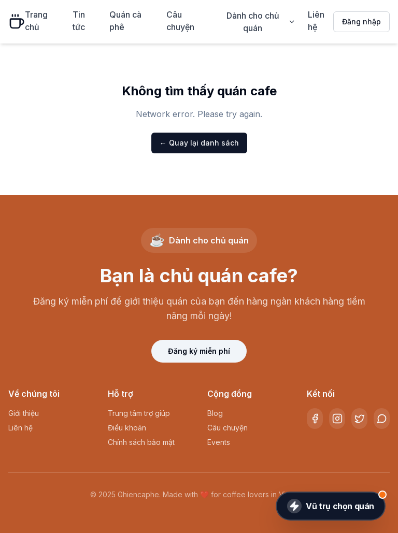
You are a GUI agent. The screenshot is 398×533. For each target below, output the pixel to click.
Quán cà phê (125, 20)
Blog (215, 413)
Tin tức (79, 20)
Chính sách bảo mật (141, 442)
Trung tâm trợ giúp (139, 413)
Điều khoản (127, 427)
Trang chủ (36, 20)
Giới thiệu (23, 413)
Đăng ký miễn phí (199, 351)
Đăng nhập (361, 21)
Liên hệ (316, 20)
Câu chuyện (180, 20)
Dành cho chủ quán (261, 21)
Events (218, 442)
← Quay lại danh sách (199, 142)
